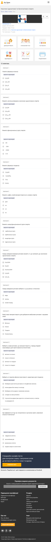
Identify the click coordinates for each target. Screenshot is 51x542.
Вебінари (3, 497)
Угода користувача (5, 539)
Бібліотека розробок (32, 497)
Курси (2, 501)
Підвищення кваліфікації (8, 495)
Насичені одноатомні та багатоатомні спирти (23, 30)
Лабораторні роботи (32, 501)
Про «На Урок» (5, 518)
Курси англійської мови (33, 511)
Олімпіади (29, 507)
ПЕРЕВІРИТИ (42, 486)
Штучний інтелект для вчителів (35, 509)
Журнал (28, 495)
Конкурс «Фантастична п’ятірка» (35, 522)
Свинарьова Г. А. (6, 23)
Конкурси (29, 505)
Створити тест (11, 464)
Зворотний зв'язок (8, 524)
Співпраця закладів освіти (8, 520)
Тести (28, 499)
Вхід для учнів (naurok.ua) (33, 518)
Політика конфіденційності (29, 539)
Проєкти (28, 503)
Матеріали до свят (31, 520)
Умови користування (16, 539)
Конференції (4, 499)
